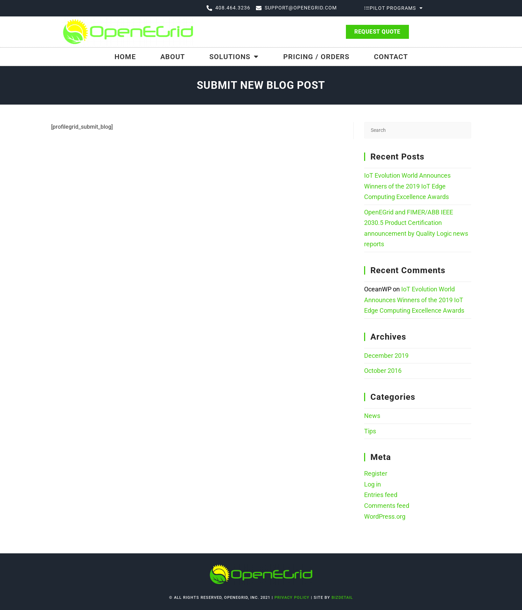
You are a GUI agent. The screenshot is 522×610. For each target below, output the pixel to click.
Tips (370, 431)
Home (125, 56)
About (172, 56)
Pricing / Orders (316, 56)
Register (375, 473)
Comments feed (386, 505)
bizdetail (342, 597)
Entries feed (380, 494)
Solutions (234, 57)
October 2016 (383, 370)
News (372, 415)
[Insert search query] (417, 130)
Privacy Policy (292, 597)
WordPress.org (384, 516)
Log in (372, 484)
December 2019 (386, 355)
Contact (391, 56)
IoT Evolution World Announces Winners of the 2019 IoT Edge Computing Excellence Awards (407, 186)
